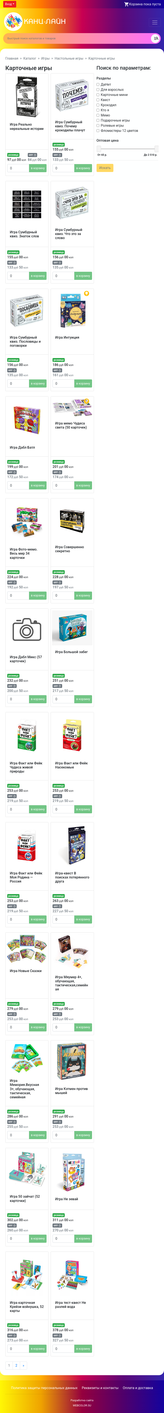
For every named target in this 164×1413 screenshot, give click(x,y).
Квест (105, 99)
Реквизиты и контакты (100, 1388)
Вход (8, 4)
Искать (104, 167)
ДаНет (105, 84)
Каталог (29, 58)
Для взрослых (111, 89)
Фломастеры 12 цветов (119, 130)
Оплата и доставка (138, 1388)
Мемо (105, 115)
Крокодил (108, 105)
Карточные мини (113, 94)
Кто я (104, 110)
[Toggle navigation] (155, 22)
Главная (11, 58)
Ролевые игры (111, 125)
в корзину (38, 168)
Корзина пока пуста (145, 4)
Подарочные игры (115, 120)
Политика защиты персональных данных (44, 1388)
